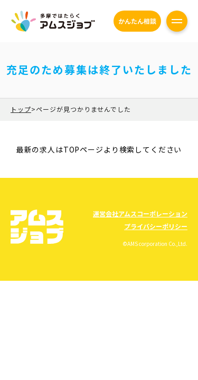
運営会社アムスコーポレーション (140, 213)
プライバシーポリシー (155, 226)
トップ (21, 108)
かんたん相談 (137, 20)
